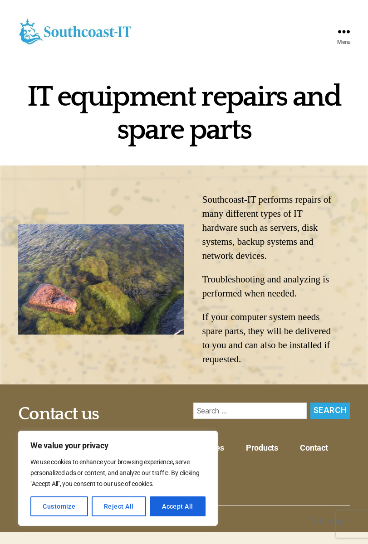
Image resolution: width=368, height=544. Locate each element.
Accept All (177, 506)
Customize (59, 506)
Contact (314, 460)
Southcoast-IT (70, 533)
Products (262, 460)
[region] (118, 478)
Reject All (119, 506)
